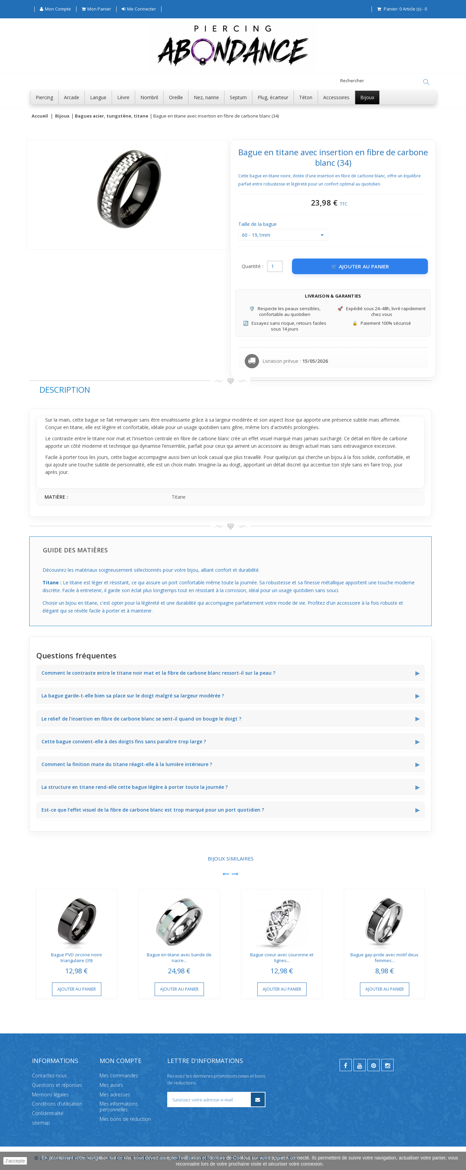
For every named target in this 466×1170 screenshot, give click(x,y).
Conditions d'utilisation (57, 1104)
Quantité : (252, 266)
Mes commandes (119, 1075)
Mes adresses (115, 1094)
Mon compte (120, 1061)
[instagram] (387, 1065)
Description (64, 389)
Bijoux (62, 116)
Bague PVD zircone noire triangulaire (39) (76, 958)
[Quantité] (274, 266)
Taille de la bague (258, 224)
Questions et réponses (57, 1085)
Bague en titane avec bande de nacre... (179, 958)
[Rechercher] (426, 82)
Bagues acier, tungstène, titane (111, 116)
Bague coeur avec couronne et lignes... (281, 958)
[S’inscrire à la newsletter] (257, 1099)
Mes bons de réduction (125, 1119)
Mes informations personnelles (119, 1107)
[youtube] (359, 1065)
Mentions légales (50, 1094)
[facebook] (346, 1065)
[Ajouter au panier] (360, 266)
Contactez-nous (49, 1075)
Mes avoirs (111, 1085)
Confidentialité (48, 1113)
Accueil (40, 116)
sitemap (41, 1122)
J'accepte (15, 1161)
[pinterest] (373, 1065)
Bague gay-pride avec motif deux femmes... (384, 958)
